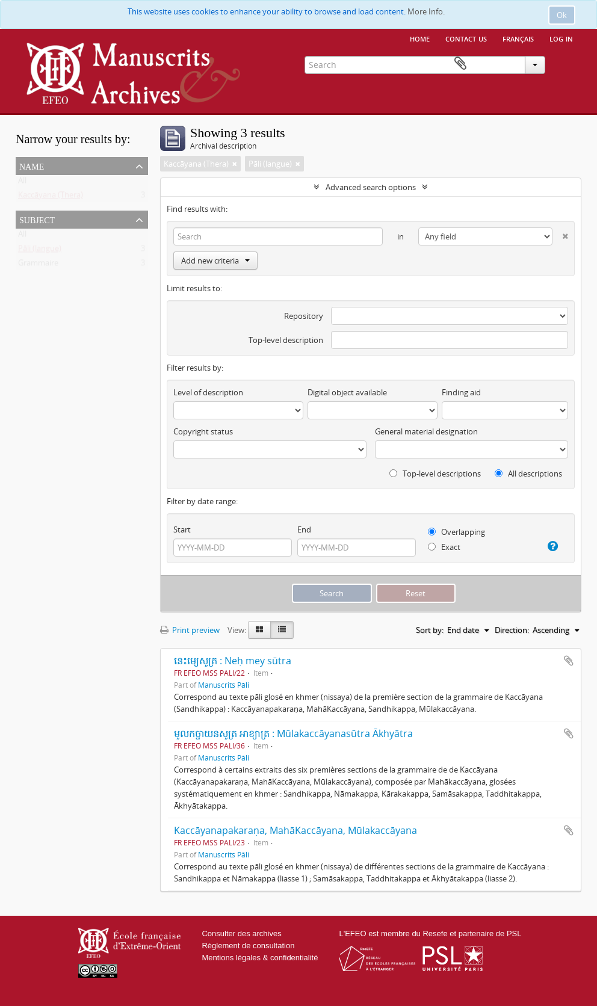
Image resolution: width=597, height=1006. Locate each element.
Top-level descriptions (435, 473)
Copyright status (203, 431)
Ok (562, 15)
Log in (561, 38)
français (518, 38)
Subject (37, 219)
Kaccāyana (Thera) (50, 197)
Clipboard (564, 64)
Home (420, 38)
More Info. (426, 11)
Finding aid (461, 392)
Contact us (466, 38)
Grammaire (38, 265)
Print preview (190, 630)
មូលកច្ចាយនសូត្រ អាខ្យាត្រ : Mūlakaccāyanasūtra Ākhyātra (293, 733)
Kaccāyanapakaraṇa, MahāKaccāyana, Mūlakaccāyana (295, 830)
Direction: (512, 630)
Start (182, 529)
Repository (303, 315)
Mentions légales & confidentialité (260, 957)
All (22, 182)
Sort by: (430, 630)
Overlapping (456, 531)
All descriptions (528, 473)
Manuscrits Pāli (223, 685)
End (304, 529)
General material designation (426, 431)
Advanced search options (371, 187)
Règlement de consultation (248, 945)
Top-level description (286, 340)
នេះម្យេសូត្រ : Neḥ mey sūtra (232, 660)
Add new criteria (215, 260)
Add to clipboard (569, 661)
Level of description (208, 392)
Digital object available (347, 392)
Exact (444, 547)
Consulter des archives (241, 933)
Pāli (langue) (39, 250)
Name (31, 165)
